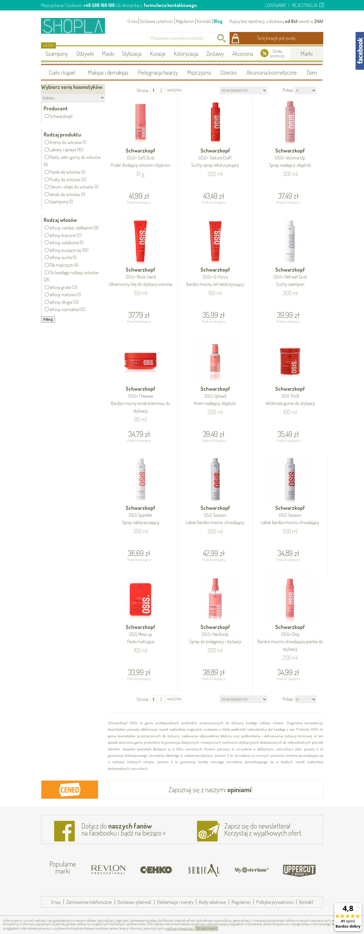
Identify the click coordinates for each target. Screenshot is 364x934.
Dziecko (228, 72)
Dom (312, 72)
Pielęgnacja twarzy (158, 72)
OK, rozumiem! (206, 928)
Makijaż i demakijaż (108, 72)
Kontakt (204, 21)
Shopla (77, 26)
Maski (108, 53)
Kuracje (158, 53)
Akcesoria (242, 53)
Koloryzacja (186, 53)
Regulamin (185, 21)
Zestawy (215, 53)
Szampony (56, 53)
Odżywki (85, 53)
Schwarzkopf (141, 158)
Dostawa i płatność (156, 21)
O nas (132, 21)
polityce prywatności (180, 928)
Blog (218, 21)
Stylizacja (131, 53)
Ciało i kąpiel (62, 72)
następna (174, 90)
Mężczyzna (199, 72)
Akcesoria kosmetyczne (271, 72)
